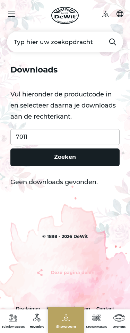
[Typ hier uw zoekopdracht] (65, 42)
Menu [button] (11, 14)
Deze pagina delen (73, 272)
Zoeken (113, 42)
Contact (105, 308)
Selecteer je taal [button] (120, 14)
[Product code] (65, 137)
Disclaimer (28, 308)
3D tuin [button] (109, 14)
